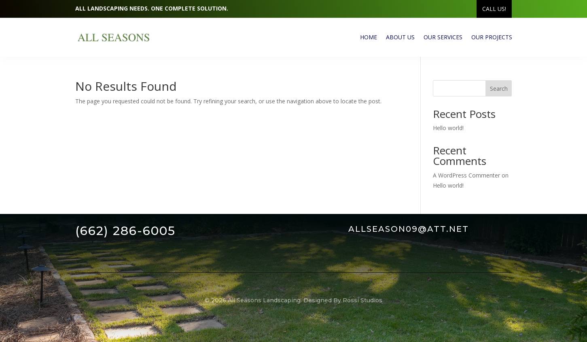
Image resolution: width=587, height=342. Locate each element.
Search (499, 88)
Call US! (494, 9)
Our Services (443, 37)
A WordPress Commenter (466, 175)
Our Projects (491, 37)
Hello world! (448, 128)
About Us (400, 37)
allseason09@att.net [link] (408, 229)
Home (368, 37)
